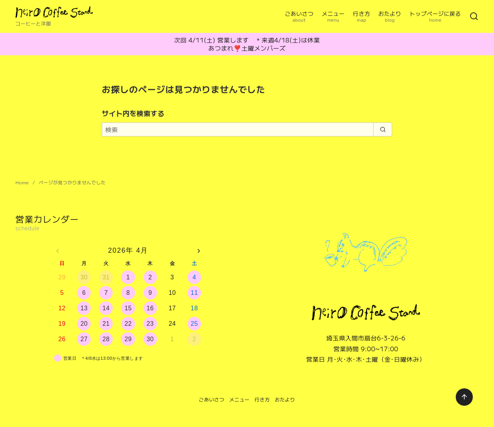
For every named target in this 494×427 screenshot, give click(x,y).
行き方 (361, 16)
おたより (390, 16)
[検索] (474, 16)
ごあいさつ (299, 16)
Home (22, 182)
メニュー (333, 16)
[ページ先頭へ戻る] (464, 397)
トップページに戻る (435, 16)
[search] (382, 129)
